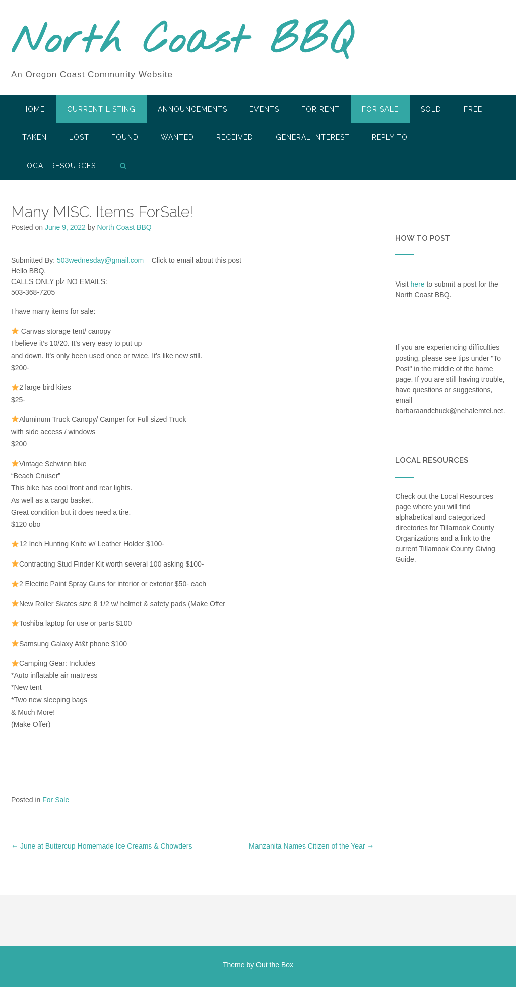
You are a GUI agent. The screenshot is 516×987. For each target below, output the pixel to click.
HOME (33, 109)
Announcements (192, 109)
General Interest (313, 137)
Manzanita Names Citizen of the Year (311, 846)
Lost (79, 137)
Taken (34, 137)
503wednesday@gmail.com (100, 260)
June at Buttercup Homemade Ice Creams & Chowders (101, 846)
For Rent (320, 109)
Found (125, 137)
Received (234, 137)
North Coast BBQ (181, 42)
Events (264, 109)
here (418, 284)
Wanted (177, 137)
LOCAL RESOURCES (59, 166)
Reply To (390, 137)
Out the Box (274, 965)
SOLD (431, 109)
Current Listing (101, 109)
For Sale (380, 109)
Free (473, 109)
